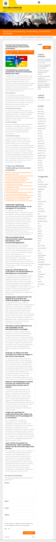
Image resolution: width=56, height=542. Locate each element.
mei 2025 (40, 136)
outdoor (40, 253)
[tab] (39, 2)
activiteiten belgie (42, 186)
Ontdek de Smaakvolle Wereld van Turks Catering (43, 72)
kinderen (40, 233)
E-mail (7, 508)
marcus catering (42, 248)
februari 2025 (41, 143)
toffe (39, 269)
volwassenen (41, 284)
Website (7, 515)
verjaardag (40, 276)
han (38, 223)
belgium (40, 191)
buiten (39, 199)
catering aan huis (42, 201)
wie (38, 286)
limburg (39, 238)
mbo (39, 250)
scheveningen (41, 259)
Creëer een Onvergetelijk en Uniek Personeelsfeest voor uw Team (44, 61)
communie (40, 204)
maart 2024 (41, 170)
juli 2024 (40, 160)
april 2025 (40, 138)
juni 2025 (40, 133)
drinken (39, 206)
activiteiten (40, 182)
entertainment (41, 211)
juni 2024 (40, 163)
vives (39, 279)
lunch (39, 243)
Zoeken (40, 44)
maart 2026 (41, 111)
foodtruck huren (42, 218)
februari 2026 (41, 113)
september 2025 (42, 126)
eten (39, 213)
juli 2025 (40, 131)
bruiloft (39, 196)
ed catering (40, 209)
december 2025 (42, 118)
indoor (39, 228)
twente (39, 272)
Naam (7, 501)
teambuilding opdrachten (44, 264)
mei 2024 (40, 165)
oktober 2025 (41, 123)
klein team (40, 235)
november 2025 (42, 121)
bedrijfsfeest (41, 189)
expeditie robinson (42, 216)
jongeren (40, 231)
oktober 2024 (41, 153)
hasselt (39, 226)
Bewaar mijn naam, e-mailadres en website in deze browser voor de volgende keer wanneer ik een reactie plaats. (19, 524)
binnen (39, 194)
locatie (39, 240)
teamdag (40, 267)
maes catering (41, 245)
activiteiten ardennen (43, 184)
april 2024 (40, 167)
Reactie (7, 482)
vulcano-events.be (12, 7)
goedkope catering (42, 221)
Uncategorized (16, 37)
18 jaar (39, 179)
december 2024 (42, 148)
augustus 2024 (41, 158)
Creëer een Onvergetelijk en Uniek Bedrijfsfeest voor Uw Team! (44, 66)
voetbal (39, 281)
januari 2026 (41, 116)
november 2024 (42, 150)
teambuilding (41, 262)
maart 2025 (41, 140)
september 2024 (42, 155)
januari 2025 (41, 145)
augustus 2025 (41, 128)
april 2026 (40, 109)
